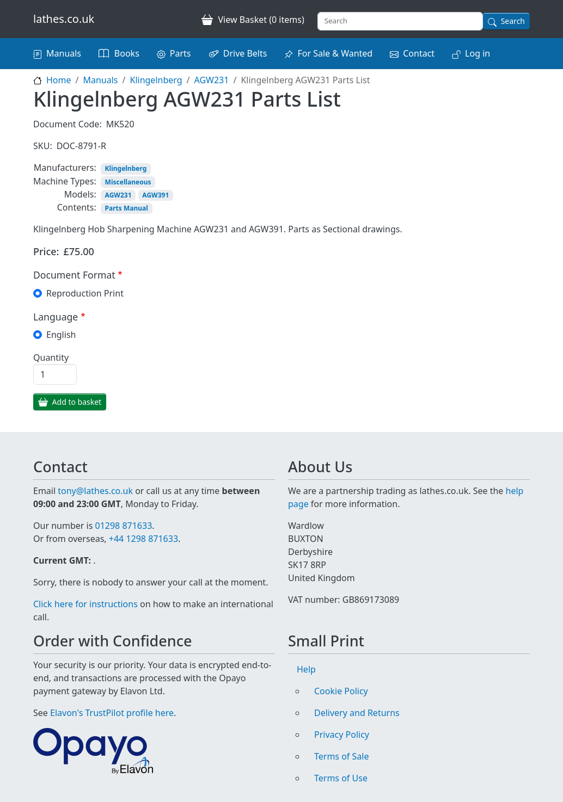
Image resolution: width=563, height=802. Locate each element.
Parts (180, 53)
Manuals (63, 53)
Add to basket (77, 402)
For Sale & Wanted (334, 53)
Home (58, 80)
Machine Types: (64, 181)
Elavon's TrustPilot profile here (112, 713)
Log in (477, 53)
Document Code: (67, 124)
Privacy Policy (341, 735)
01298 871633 (123, 526)
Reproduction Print (85, 293)
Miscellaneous (128, 182)
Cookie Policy (341, 691)
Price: (46, 251)
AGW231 (211, 80)
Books (126, 53)
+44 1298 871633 (143, 539)
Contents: (76, 207)
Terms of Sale (341, 756)
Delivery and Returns (357, 713)
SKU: (42, 146)
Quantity (51, 357)
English (61, 335)
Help (306, 669)
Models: (80, 194)
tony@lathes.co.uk (95, 491)
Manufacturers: (65, 168)
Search (513, 21)
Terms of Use (341, 778)
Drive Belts (245, 53)
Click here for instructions (85, 604)
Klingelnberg (156, 80)
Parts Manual (126, 208)
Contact (419, 53)
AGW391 (155, 195)
